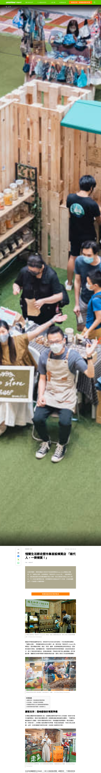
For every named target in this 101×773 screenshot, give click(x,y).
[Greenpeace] (14, 4)
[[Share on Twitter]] (18, 559)
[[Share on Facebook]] (18, 556)
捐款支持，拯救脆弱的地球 (80, 2)
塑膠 (31, 549)
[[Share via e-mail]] (18, 552)
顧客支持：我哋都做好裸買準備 (35, 700)
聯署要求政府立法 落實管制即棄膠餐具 (37, 704)
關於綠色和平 (29, 2)
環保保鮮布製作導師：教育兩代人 (36, 707)
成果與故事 (62, 2)
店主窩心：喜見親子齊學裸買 (35, 702)
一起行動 (52, 2)
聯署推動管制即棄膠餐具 (50, 594)
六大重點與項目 (41, 2)
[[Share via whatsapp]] (18, 563)
